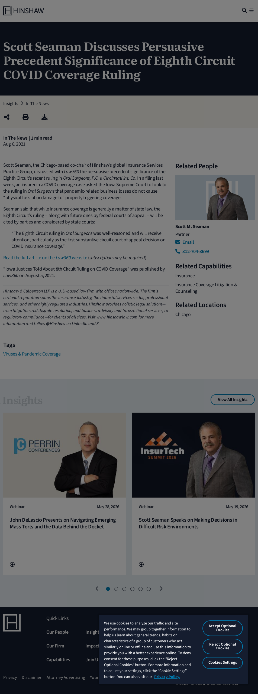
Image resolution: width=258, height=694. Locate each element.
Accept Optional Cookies (222, 628)
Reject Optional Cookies (222, 646)
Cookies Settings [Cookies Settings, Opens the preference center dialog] (222, 662)
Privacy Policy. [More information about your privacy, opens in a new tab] (167, 677)
